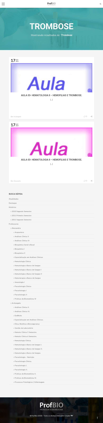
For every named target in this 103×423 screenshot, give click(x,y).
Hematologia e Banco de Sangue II (28, 274)
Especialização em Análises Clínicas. (29, 320)
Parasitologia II (21, 295)
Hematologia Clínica (23, 261)
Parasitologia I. (21, 365)
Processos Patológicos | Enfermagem (29, 382)
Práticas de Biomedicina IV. (26, 378)
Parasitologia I (21, 290)
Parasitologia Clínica (23, 286)
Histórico (12, 207)
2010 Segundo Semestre (21, 211)
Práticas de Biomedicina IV (25, 299)
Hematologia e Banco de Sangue (27, 266)
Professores (13, 224)
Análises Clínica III (22, 241)
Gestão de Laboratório (24, 328)
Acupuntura (19, 232)
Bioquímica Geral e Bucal (25, 245)
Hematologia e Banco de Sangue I (28, 270)
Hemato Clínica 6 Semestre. (26, 336)
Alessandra (17, 181)
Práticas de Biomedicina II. (25, 374)
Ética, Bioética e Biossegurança (27, 324)
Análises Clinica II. (22, 307)
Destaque (13, 203)
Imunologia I (20, 282)
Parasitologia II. (21, 370)
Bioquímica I (20, 249)
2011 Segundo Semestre (21, 220)
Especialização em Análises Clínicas (29, 257)
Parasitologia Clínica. (23, 361)
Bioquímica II (20, 253)
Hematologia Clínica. (23, 340)
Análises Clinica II (22, 236)
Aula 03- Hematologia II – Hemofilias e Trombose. (51, 95)
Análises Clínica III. (22, 311)
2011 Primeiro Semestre (21, 215)
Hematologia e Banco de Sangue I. (28, 345)
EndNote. (18, 316)
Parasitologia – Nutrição (24, 357)
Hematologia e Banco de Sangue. (28, 353)
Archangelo (17, 116)
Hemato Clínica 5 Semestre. (26, 332)
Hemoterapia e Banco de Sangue (28, 278)
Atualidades (13, 199)
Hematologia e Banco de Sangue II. (29, 349)
